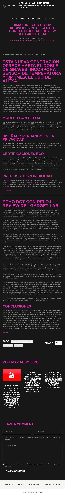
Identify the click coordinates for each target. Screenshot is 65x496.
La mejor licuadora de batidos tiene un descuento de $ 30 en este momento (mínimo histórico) (53, 380)
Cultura (22, 341)
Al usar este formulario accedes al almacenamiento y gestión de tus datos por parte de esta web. (32, 465)
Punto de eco (7, 180)
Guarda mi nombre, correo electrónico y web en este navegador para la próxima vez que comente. (32, 439)
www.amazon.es (7, 190)
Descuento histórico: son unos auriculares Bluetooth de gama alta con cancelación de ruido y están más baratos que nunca (12, 396)
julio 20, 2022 (53, 370)
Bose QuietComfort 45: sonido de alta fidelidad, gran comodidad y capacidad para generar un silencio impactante (32, 382)
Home (21, 39)
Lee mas (5, 332)
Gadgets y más (7, 345)
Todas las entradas (35, 39)
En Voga (29, 341)
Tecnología (18, 345)
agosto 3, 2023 (11, 383)
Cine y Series (14, 18)
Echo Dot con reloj (30, 182)
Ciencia (14, 341)
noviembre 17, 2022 (32, 370)
